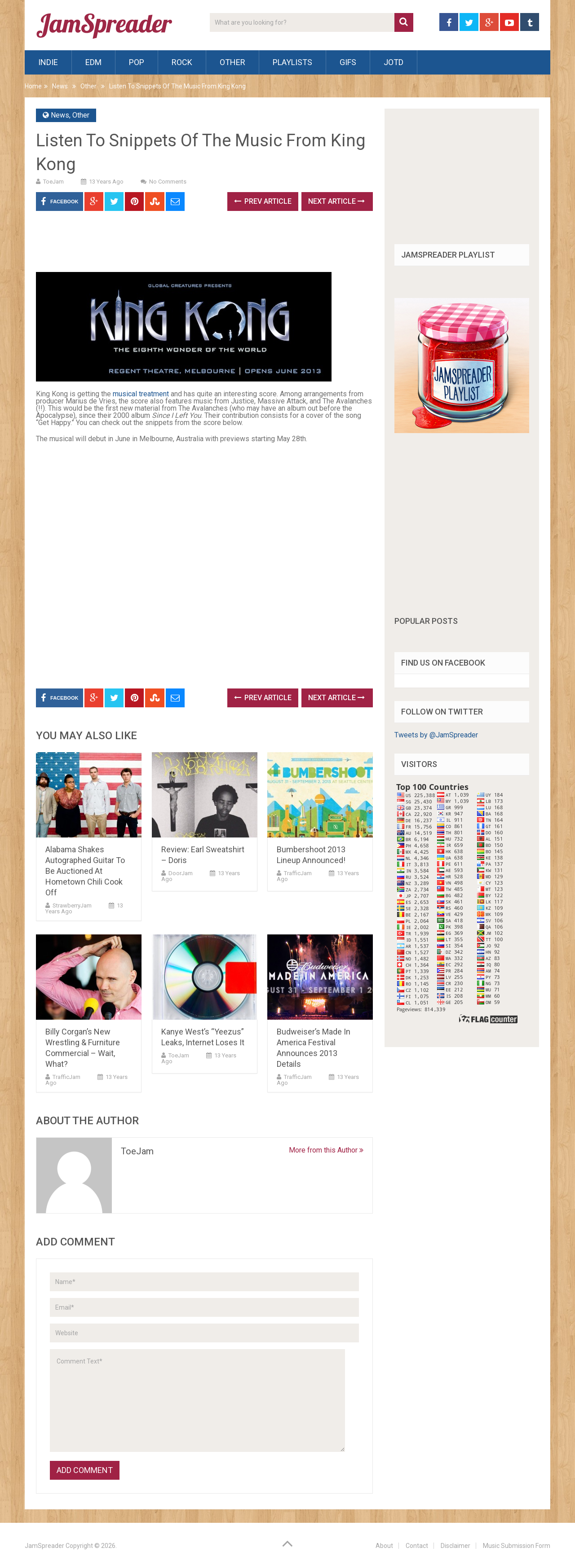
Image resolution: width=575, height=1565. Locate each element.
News (60, 86)
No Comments (167, 181)
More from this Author (326, 1150)
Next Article (336, 201)
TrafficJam (298, 873)
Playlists (292, 62)
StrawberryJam (72, 905)
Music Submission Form (516, 1545)
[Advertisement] (199, 244)
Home (33, 86)
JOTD (393, 62)
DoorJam (180, 873)
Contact (417, 1545)
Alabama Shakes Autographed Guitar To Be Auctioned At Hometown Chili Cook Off (85, 871)
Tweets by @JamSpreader (436, 735)
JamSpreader (44, 1545)
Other (232, 62)
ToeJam (53, 181)
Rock (182, 62)
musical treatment (141, 394)
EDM (93, 62)
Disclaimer (455, 1545)
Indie (48, 62)
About (384, 1545)
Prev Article (263, 201)
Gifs (348, 62)
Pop (136, 62)
